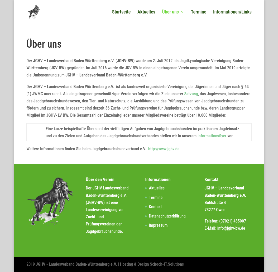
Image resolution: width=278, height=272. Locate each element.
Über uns (170, 12)
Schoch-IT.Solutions (167, 264)
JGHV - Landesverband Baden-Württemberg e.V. (77, 264)
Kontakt (155, 206)
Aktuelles (146, 12)
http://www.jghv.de (163, 148)
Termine (199, 12)
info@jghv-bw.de (231, 228)
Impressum (158, 225)
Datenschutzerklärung (167, 216)
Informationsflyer (212, 135)
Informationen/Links (232, 12)
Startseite (121, 12)
